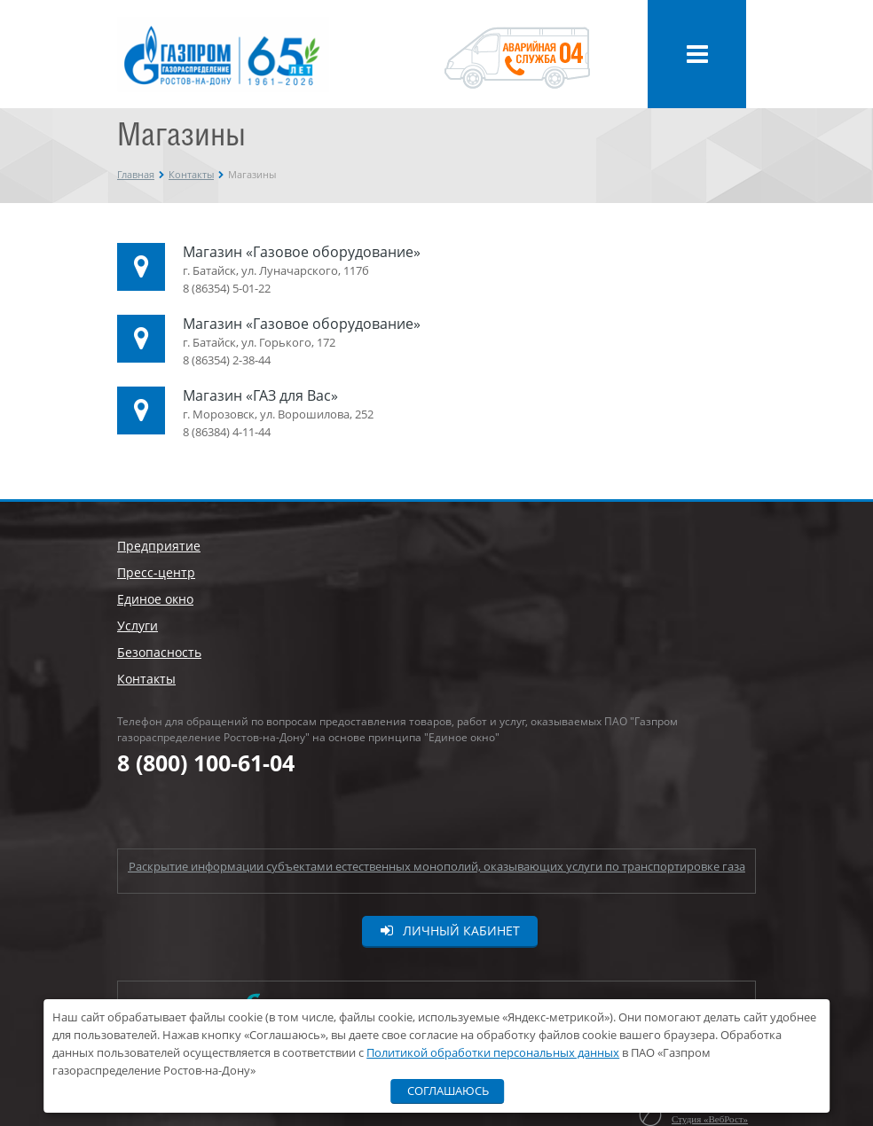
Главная (135, 174)
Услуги (137, 625)
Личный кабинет (450, 930)
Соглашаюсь (448, 1091)
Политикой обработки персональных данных (492, 1052)
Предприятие (159, 545)
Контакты (191, 174)
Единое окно (155, 598)
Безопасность (159, 652)
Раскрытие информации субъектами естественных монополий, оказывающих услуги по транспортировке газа (437, 866)
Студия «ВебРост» (710, 1119)
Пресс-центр (156, 572)
